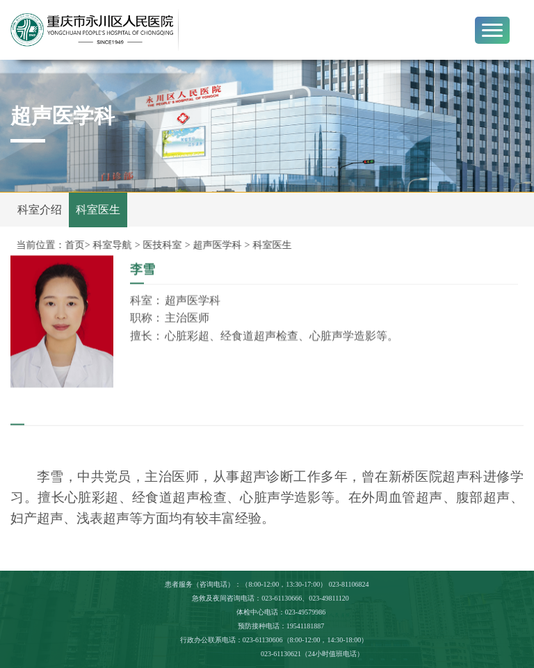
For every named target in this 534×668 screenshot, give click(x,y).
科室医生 (98, 209)
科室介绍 (39, 209)
